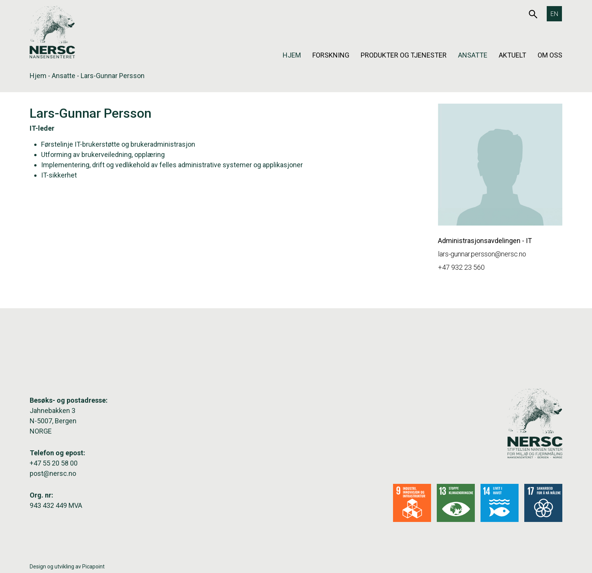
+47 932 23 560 (461, 267)
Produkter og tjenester (404, 55)
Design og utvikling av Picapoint (67, 566)
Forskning (330, 55)
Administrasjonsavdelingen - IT (485, 241)
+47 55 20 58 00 (54, 463)
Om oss (550, 55)
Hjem (292, 55)
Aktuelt (512, 55)
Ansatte (472, 55)
